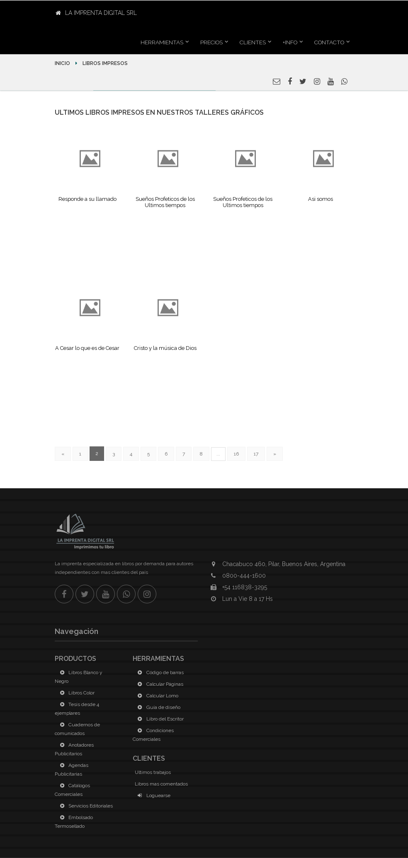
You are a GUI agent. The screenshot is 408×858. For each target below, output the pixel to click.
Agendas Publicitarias (71, 769)
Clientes (253, 42)
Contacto (329, 42)
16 (236, 454)
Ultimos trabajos (153, 772)
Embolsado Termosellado (74, 822)
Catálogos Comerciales (72, 790)
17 (256, 454)
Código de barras (159, 672)
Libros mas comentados (161, 784)
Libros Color (76, 693)
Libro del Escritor (159, 719)
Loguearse (152, 795)
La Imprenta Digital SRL (96, 13)
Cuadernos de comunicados (77, 729)
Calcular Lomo (156, 696)
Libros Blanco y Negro (78, 677)
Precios (211, 42)
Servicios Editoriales (85, 806)
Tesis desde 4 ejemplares (77, 708)
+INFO (290, 42)
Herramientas (162, 42)
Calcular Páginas (159, 684)
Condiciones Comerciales (153, 735)
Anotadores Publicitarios (74, 749)
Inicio (63, 63)
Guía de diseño (157, 707)
